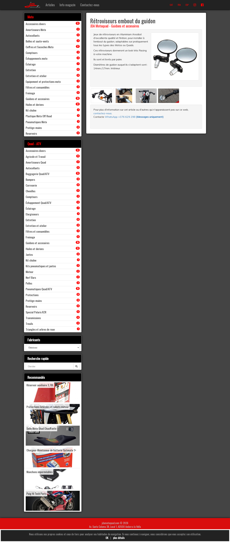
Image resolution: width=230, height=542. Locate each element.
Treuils (29, 323)
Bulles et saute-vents (37, 41)
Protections (32, 295)
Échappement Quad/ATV (38, 203)
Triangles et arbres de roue (40, 329)
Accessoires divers (36, 24)
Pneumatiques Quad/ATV (39, 289)
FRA (179, 4)
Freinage (30, 93)
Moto (30, 16)
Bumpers (30, 179)
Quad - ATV (34, 143)
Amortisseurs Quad (36, 162)
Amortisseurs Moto (36, 30)
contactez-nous (102, 113)
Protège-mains (34, 128)
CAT (171, 4)
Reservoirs (31, 133)
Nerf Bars (31, 277)
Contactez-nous (89, 4)
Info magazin (67, 4)
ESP (187, 4)
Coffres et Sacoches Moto (40, 47)
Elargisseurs (32, 214)
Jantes (29, 254)
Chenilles (30, 191)
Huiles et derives (35, 104)
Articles (50, 4)
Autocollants (32, 35)
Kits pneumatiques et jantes (41, 266)
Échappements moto (36, 58)
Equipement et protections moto (43, 81)
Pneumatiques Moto (36, 122)
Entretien (31, 70)
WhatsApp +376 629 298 (120, 116)
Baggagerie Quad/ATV (37, 174)
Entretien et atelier (36, 76)
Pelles (29, 283)
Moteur (29, 272)
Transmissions (33, 318)
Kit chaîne (31, 110)
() (150, 116)
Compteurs (31, 53)
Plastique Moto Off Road (39, 116)
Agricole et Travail (36, 156)
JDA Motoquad (99, 25)
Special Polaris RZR (36, 312)
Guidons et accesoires (125, 25)
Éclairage (31, 64)
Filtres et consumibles (37, 87)
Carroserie (31, 185)
